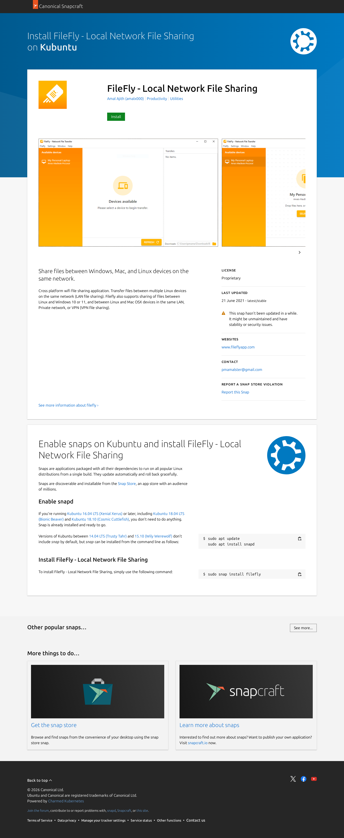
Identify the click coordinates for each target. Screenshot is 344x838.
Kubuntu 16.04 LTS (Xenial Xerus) (94, 513)
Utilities (176, 98)
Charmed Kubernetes (66, 801)
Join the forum (38, 810)
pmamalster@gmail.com (242, 369)
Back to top (39, 780)
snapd (111, 810)
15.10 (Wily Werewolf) (153, 536)
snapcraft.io (197, 743)
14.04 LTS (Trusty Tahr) (108, 536)
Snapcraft (124, 810)
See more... (303, 628)
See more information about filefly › (68, 405)
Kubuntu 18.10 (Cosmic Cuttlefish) (100, 519)
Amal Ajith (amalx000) (126, 98)
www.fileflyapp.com (238, 347)
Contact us (195, 820)
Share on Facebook (303, 779)
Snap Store (127, 483)
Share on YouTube (314, 779)
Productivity (157, 98)
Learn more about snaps (209, 725)
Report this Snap (235, 392)
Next (299, 252)
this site (142, 810)
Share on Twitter (293, 779)
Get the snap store (54, 725)
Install (116, 116)
